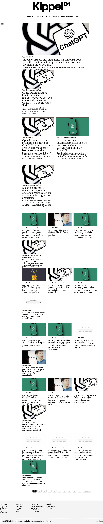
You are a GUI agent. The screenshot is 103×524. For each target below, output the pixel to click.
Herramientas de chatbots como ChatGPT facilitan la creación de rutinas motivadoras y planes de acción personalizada (59, 454)
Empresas (30, 16)
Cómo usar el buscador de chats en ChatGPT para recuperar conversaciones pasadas (59, 233)
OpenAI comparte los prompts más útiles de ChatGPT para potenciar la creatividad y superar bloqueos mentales (38, 145)
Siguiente (87, 491)
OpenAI (29, 338)
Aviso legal (50, 506)
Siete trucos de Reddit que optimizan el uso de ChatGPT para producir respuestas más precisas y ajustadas (33, 481)
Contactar (35, 511)
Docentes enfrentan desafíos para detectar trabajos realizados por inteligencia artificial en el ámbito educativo (32, 234)
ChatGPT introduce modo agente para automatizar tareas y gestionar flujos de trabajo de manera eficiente (59, 289)
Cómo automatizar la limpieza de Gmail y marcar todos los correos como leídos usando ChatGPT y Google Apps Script (37, 99)
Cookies (49, 508)
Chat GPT (29, 57)
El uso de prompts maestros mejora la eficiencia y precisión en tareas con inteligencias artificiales (36, 192)
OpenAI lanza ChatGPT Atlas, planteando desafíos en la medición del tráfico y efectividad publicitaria (33, 343)
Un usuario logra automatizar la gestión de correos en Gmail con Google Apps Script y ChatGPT (72, 145)
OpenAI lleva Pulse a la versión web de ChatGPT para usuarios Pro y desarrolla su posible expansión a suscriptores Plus (59, 399)
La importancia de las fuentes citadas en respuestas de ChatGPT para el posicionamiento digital (84, 344)
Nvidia (28, 283)
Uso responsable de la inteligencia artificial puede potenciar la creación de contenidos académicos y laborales (84, 234)
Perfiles (18, 506)
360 (77, 16)
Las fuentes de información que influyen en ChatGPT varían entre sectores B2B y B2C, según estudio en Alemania (85, 289)
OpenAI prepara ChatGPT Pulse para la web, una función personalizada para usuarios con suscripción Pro (85, 399)
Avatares (70, 16)
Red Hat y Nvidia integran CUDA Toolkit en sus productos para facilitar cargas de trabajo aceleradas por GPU (33, 289)
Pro (63, 16)
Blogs (17, 511)
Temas (18, 508)
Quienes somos (37, 506)
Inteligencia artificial (33, 90)
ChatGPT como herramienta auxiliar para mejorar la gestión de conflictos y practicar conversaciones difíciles (33, 426)
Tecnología (54, 16)
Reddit (28, 475)
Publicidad (35, 509)
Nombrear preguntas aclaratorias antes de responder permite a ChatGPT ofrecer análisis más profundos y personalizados (85, 454)
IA (46, 16)
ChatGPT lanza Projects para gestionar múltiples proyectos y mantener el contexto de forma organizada (33, 371)
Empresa (3, 506)
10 (79, 491)
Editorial (34, 508)
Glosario (18, 509)
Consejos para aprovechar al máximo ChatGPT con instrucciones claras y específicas (33, 315)
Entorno (40, 16)
